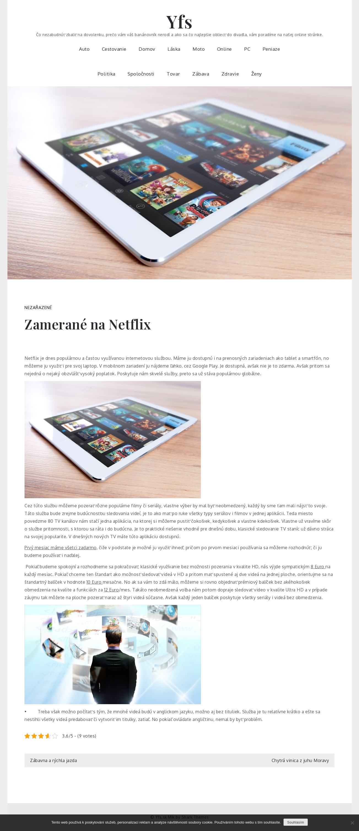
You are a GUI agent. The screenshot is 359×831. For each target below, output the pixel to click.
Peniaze (271, 49)
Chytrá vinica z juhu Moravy (300, 760)
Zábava (200, 74)
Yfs (179, 21)
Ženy (256, 74)
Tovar (173, 74)
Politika (106, 74)
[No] (352, 822)
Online (224, 49)
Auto (84, 49)
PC (247, 49)
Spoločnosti (141, 74)
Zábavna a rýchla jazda (53, 760)
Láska (174, 49)
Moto (199, 49)
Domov (147, 49)
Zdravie (230, 74)
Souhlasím (295, 822)
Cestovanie (114, 49)
